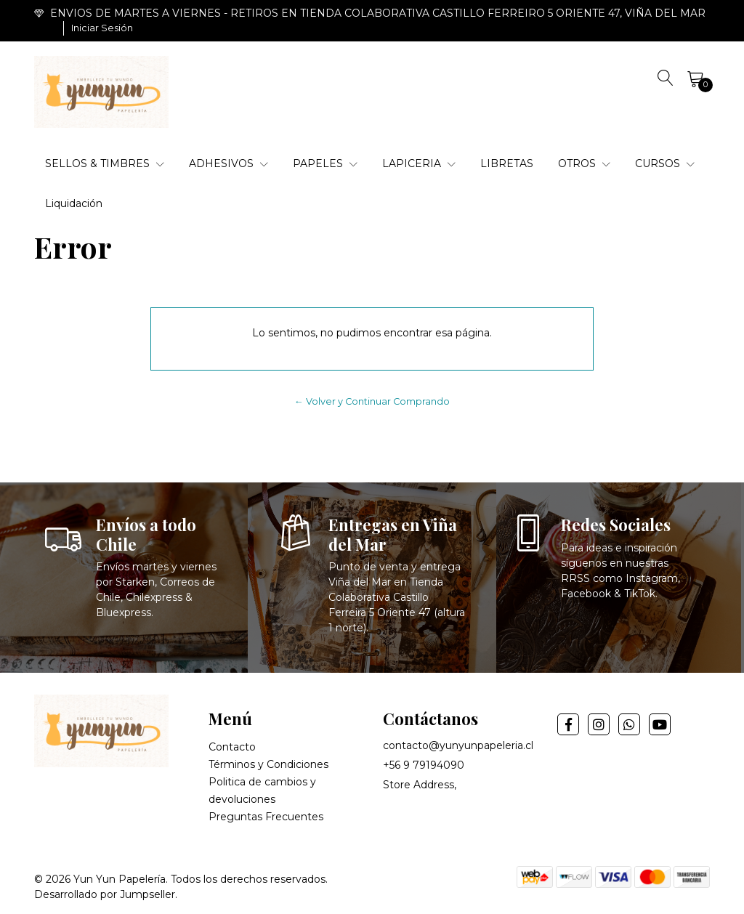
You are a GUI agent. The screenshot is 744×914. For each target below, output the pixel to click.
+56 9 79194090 (423, 765)
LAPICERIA (419, 163)
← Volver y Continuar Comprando (372, 401)
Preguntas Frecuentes (266, 816)
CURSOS (665, 163)
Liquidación (73, 203)
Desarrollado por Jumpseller (104, 894)
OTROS (584, 163)
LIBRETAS (506, 163)
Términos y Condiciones (268, 764)
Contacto (232, 746)
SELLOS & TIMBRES (104, 163)
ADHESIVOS (228, 163)
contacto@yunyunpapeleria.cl (458, 745)
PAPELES (325, 163)
